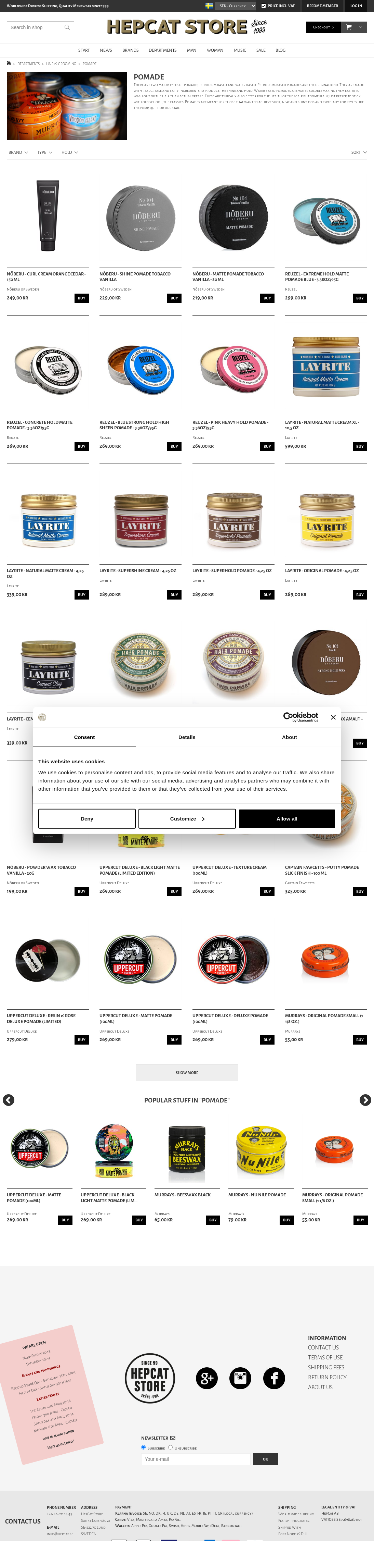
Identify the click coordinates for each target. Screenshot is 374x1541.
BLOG (280, 50)
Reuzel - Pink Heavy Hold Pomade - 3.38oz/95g (230, 425)
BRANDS (130, 50)
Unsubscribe (186, 1424)
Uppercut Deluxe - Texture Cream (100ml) (229, 870)
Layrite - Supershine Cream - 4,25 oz (137, 571)
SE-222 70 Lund (93, 1503)
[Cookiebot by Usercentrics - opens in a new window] (288, 717)
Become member (322, 6)
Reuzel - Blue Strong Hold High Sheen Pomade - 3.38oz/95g (134, 425)
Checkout (321, 27)
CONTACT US (323, 1323)
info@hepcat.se (60, 1510)
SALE (260, 50)
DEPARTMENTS (163, 50)
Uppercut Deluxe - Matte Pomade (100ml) (135, 1018)
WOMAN (215, 50)
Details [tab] (187, 737)
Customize (187, 818)
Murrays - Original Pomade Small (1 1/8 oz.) (324, 1018)
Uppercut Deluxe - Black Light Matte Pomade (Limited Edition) (139, 870)
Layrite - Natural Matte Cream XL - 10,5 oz (322, 425)
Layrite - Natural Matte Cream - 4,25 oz (45, 573)
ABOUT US (320, 1363)
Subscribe (156, 1424)
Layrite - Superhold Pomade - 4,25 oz (232, 571)
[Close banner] (333, 717)
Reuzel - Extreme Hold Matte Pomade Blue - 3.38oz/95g (317, 277)
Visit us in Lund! (61, 1421)
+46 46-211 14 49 (59, 1490)
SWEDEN (88, 1510)
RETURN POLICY (327, 1353)
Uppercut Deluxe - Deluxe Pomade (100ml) (230, 1018)
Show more (187, 1072)
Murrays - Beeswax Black (183, 1195)
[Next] (365, 1100)
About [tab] (289, 737)
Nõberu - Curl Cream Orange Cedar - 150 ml (46, 277)
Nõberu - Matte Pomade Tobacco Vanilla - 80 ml (228, 277)
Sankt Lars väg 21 (95, 1496)
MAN (192, 50)
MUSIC (240, 50)
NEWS (106, 50)
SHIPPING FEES (326, 1343)
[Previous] (8, 1100)
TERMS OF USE (325, 1333)
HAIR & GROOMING (61, 64)
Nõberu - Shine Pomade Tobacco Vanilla (135, 277)
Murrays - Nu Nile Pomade (257, 1195)
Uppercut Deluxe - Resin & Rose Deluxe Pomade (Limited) (41, 1018)
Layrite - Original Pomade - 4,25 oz (322, 571)
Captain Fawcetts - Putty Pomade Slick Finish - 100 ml (322, 870)
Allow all (287, 818)
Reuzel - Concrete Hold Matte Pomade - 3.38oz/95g (39, 425)
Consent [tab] (84, 737)
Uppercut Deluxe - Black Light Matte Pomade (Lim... (109, 1198)
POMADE (89, 64)
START (84, 50)
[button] (349, 27)
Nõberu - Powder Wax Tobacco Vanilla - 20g (41, 870)
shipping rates (297, 1496)
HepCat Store (92, 1490)
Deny (87, 818)
